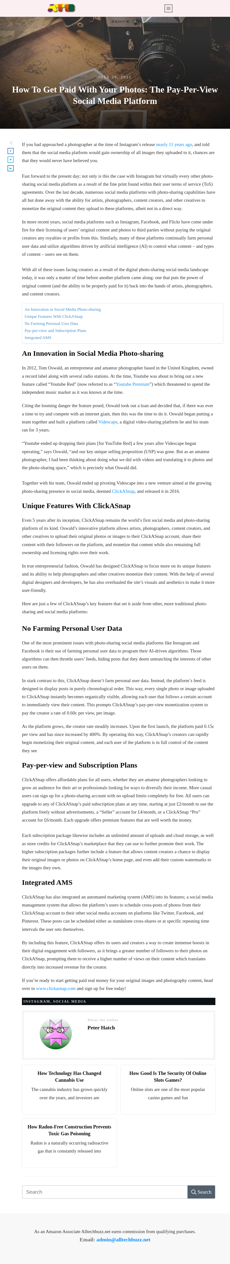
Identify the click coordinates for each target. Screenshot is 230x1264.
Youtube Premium (132, 384)
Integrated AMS (38, 337)
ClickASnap (123, 491)
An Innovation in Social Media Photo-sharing (63, 309)
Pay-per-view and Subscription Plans (55, 330)
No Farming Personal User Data (51, 323)
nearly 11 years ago (174, 144)
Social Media (69, 1001)
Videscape (107, 421)
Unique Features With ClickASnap (54, 316)
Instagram (36, 1001)
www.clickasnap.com (56, 988)
